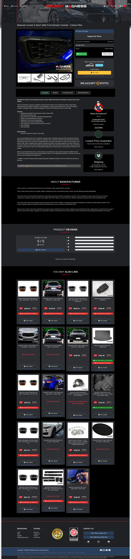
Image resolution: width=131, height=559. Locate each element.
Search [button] (114, 6)
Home (18, 532)
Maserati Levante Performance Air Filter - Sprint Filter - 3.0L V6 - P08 (28, 393)
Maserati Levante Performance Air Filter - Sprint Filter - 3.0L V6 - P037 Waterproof (78, 300)
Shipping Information (22, 537)
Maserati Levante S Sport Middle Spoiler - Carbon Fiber (53, 346)
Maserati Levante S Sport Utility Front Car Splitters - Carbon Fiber (28, 346)
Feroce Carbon (109, 48)
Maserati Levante (62, 552)
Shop (6, 6)
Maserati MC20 (70, 552)
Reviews (55, 92)
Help (106, 6)
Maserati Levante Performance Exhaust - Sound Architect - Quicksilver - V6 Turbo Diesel (78, 394)
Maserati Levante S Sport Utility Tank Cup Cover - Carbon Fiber (102, 440)
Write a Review (41, 249)
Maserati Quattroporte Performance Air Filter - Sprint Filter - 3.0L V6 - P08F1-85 (28, 441)
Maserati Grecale (53, 552)
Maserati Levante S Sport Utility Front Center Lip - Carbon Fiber (78, 346)
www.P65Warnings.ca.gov (59, 165)
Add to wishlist (107, 54)
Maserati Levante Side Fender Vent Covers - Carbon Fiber (53, 440)
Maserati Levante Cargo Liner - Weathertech (103, 346)
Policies (36, 535)
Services (14, 6)
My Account (37, 537)
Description (45, 92)
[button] (70, 51)
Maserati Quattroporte (80, 552)
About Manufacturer (83, 92)
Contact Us (24, 6)
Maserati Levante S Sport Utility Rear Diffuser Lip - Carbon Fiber (53, 299)
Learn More (99, 65)
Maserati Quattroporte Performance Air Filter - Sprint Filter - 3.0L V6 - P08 (28, 299)
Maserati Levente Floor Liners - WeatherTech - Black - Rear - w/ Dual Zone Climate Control (102, 394)
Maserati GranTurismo (43, 552)
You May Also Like (68, 92)
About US (36, 532)
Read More (98, 146)
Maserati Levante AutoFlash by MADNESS (103, 299)
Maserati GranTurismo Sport (31, 552)
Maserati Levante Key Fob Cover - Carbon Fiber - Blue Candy (78, 487)
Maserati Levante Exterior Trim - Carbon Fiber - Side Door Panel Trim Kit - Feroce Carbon (53, 488)
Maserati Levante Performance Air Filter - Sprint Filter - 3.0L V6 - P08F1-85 (28, 488)
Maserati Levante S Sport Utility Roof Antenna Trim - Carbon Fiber (53, 393)
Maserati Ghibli (20, 552)
